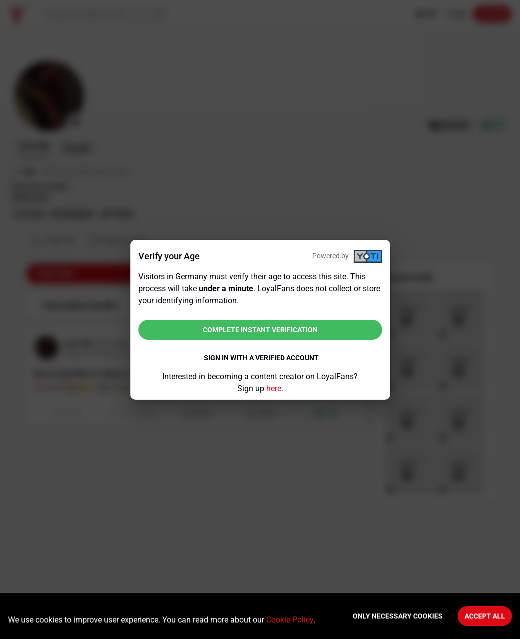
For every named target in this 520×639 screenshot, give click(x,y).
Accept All (485, 616)
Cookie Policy (289, 620)
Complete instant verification (260, 330)
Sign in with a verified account (261, 358)
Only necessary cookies (398, 616)
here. (274, 388)
